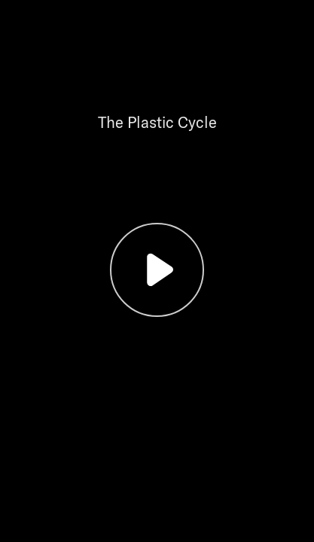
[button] (157, 271)
